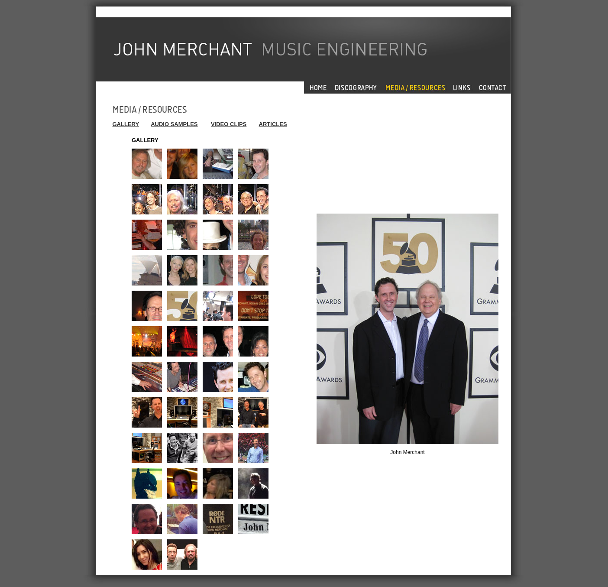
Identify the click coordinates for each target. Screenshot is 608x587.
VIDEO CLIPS (228, 124)
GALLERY (126, 124)
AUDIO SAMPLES (174, 124)
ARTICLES (273, 124)
